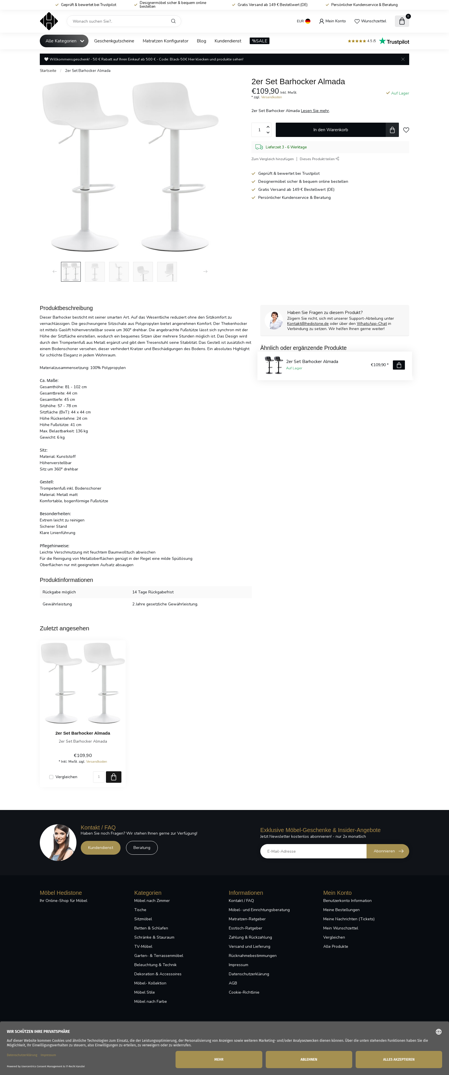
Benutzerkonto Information (347, 900)
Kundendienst (227, 41)
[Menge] (99, 777)
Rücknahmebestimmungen (253, 955)
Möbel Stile (144, 992)
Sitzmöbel (143, 919)
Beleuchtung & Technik (155, 965)
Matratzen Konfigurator (165, 41)
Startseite (48, 70)
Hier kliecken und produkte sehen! (215, 59)
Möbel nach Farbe (150, 1001)
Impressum (238, 965)
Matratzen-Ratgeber (247, 919)
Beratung (141, 847)
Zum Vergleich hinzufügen (272, 158)
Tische (140, 910)
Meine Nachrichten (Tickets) (349, 919)
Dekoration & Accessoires (158, 974)
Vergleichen (66, 777)
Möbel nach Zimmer (152, 900)
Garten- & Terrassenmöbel (158, 955)
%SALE (259, 41)
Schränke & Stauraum (154, 937)
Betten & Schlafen (151, 928)
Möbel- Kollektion (150, 983)
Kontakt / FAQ (241, 900)
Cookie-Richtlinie (244, 992)
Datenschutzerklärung (249, 974)
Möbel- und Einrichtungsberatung (259, 910)
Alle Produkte (335, 946)
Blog (201, 41)
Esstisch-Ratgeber (245, 928)
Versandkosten (271, 97)
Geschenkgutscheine (114, 41)
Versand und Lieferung (249, 946)
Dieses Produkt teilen (319, 158)
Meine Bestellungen (341, 910)
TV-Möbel (143, 946)
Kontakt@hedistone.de (308, 323)
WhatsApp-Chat (372, 323)
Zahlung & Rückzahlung (250, 937)
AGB (233, 983)
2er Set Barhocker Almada (88, 70)
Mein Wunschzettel (340, 928)
